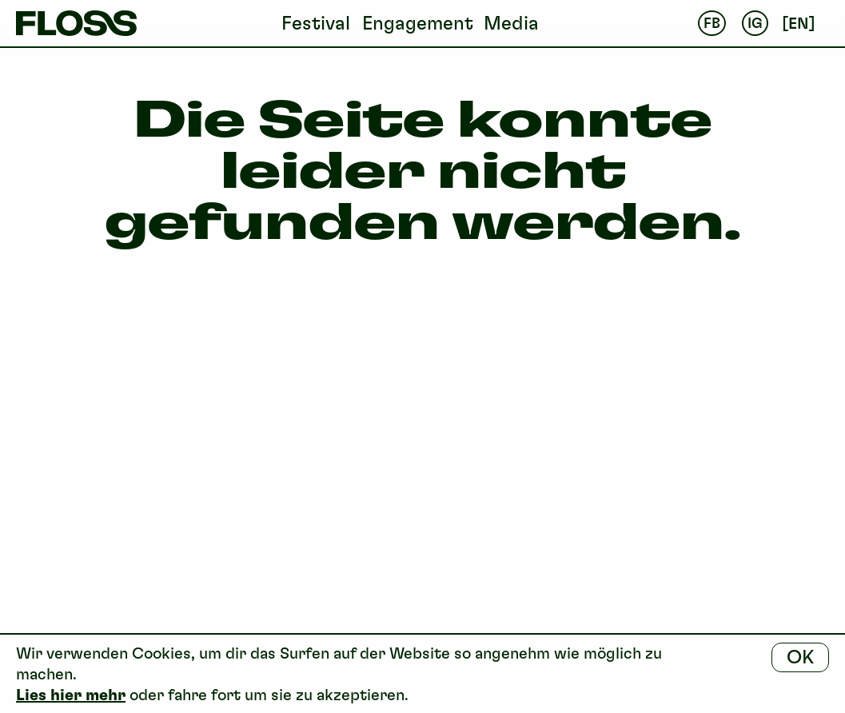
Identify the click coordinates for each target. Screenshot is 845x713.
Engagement (417, 23)
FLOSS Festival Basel (76, 23)
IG (755, 23)
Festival (315, 23)
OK (800, 656)
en (798, 23)
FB (712, 23)
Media (511, 23)
